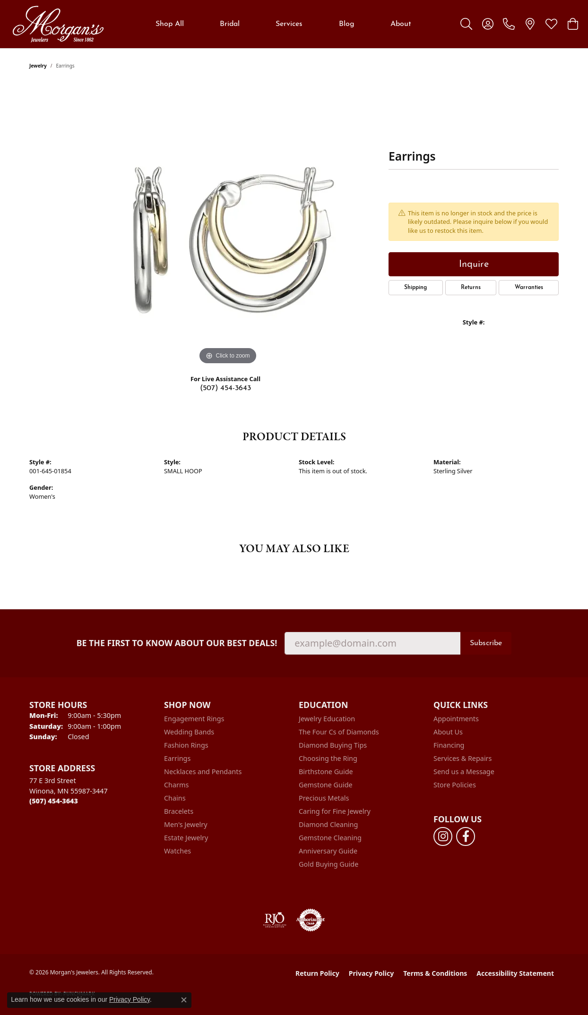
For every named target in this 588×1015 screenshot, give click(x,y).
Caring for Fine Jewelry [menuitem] (335, 811)
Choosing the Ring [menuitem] (328, 758)
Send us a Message (463, 771)
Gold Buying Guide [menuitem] (328, 864)
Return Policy (317, 973)
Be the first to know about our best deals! (177, 643)
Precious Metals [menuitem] (324, 797)
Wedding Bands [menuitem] (189, 731)
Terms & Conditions (435, 973)
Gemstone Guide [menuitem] (326, 784)
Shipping (415, 287)
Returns (471, 287)
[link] (509, 24)
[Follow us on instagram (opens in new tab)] (442, 836)
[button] (466, 24)
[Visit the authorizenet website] (310, 920)
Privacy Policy (371, 973)
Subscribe (486, 643)
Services (289, 24)
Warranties (529, 287)
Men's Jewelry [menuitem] (186, 824)
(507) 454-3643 (225, 388)
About (400, 24)
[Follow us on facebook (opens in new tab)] (465, 836)
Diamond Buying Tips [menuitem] (333, 745)
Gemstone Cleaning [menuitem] (330, 837)
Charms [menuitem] (176, 784)
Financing (448, 745)
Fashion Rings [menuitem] (186, 745)
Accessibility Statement (515, 973)
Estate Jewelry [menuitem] (186, 837)
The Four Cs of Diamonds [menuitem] (339, 731)
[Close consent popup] (184, 1000)
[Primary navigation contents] (283, 24)
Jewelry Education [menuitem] (327, 718)
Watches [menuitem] (177, 850)
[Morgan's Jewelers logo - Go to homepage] (58, 24)
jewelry (38, 65)
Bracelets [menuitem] (178, 811)
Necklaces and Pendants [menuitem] (203, 771)
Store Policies (454, 784)
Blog (347, 24)
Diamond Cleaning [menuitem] (328, 824)
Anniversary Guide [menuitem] (328, 850)
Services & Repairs (462, 758)
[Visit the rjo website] (274, 920)
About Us (448, 731)
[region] (228, 225)
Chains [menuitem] (175, 797)
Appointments (456, 718)
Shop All (170, 24)
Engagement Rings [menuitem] (194, 718)
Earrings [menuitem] (177, 758)
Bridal (230, 24)
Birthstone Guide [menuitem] (326, 771)
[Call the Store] (53, 800)
